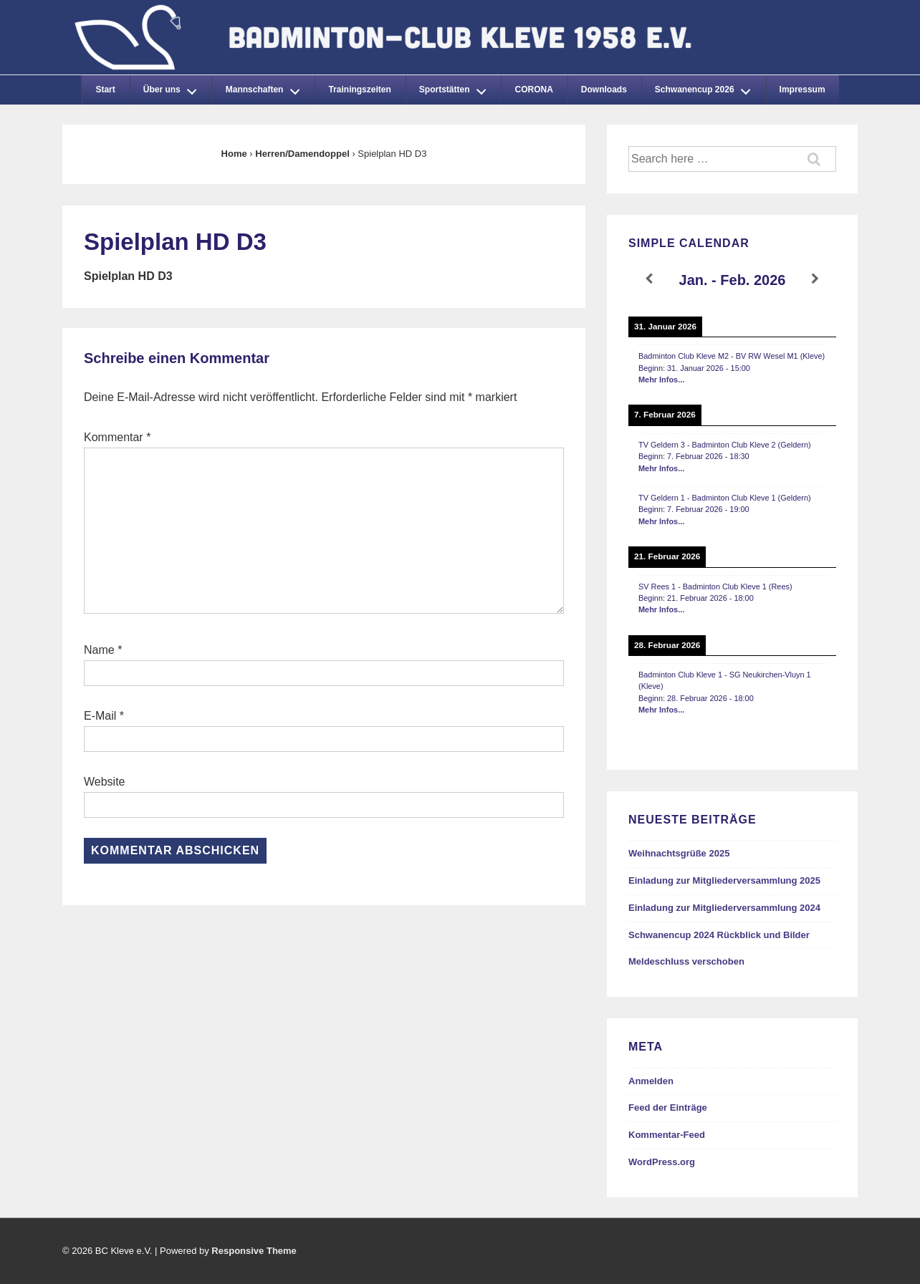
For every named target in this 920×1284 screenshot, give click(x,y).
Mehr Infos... (661, 379)
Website (104, 782)
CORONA (533, 90)
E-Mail (100, 716)
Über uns (174, 87)
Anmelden (651, 1081)
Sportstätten (456, 87)
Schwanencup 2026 (706, 87)
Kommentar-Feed (666, 1134)
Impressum (802, 90)
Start (105, 90)
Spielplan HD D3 (128, 276)
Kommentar (117, 437)
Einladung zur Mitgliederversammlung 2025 (724, 880)
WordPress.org (661, 1162)
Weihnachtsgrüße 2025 (678, 853)
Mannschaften (266, 87)
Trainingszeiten (359, 90)
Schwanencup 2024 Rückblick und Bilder (719, 935)
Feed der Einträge (667, 1107)
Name (99, 650)
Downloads (604, 90)
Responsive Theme (254, 1250)
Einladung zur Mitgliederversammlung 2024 (724, 907)
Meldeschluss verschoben (686, 961)
